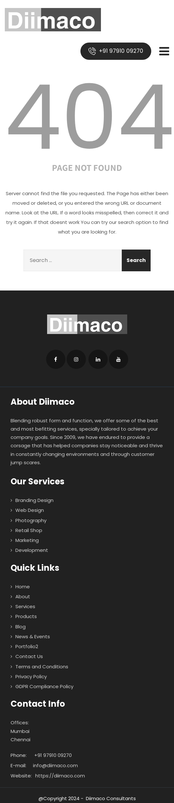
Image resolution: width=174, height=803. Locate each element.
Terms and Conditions (41, 666)
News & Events (32, 636)
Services (25, 606)
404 (89, 117)
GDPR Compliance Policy (44, 686)
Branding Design (34, 500)
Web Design (29, 510)
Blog (20, 626)
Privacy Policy (31, 676)
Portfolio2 (26, 646)
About (22, 596)
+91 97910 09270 (115, 51)
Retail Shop (28, 530)
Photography (30, 520)
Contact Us (29, 656)
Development (31, 550)
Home (22, 586)
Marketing (27, 540)
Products (26, 616)
